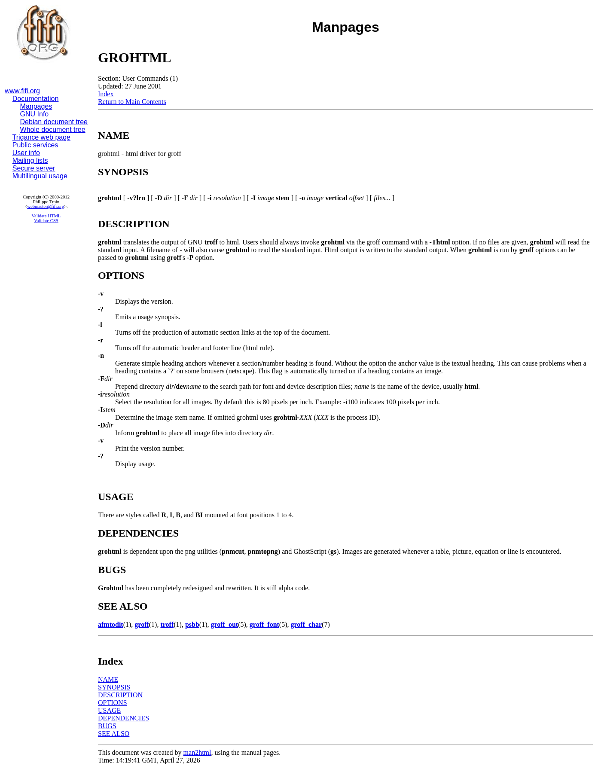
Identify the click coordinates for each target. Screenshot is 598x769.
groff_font (264, 624)
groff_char (306, 624)
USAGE (109, 710)
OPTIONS (112, 702)
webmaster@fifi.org (45, 206)
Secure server (33, 168)
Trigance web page (41, 137)
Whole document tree (52, 129)
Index (105, 94)
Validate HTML (46, 216)
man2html (197, 752)
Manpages (36, 106)
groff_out (224, 624)
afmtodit (110, 624)
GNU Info (34, 114)
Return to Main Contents (132, 101)
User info (26, 152)
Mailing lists (30, 160)
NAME (108, 679)
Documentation (35, 98)
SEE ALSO (113, 733)
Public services (35, 145)
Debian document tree (54, 121)
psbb (192, 624)
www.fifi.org (22, 91)
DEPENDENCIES (123, 718)
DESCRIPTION (120, 695)
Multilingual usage (39, 176)
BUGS (107, 725)
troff (167, 624)
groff (141, 624)
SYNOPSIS (114, 687)
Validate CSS (46, 220)
